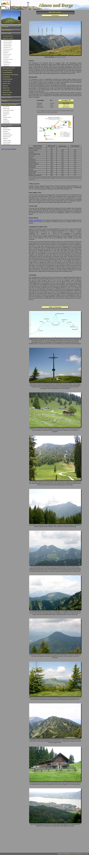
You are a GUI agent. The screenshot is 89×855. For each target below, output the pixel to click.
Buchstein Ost (12, 64)
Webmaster (68, 853)
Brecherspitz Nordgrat (12, 59)
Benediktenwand (12, 47)
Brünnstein (12, 52)
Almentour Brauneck (12, 40)
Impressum (61, 853)
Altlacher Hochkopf (12, 42)
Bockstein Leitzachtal (12, 49)
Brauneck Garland (12, 54)
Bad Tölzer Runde (12, 44)
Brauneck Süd (12, 56)
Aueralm (31, 220)
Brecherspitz (12, 57)
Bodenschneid (12, 51)
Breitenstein (12, 61)
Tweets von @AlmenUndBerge (8, 149)
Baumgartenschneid (12, 46)
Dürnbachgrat (12, 66)
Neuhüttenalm (38, 220)
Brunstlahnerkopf (12, 62)
